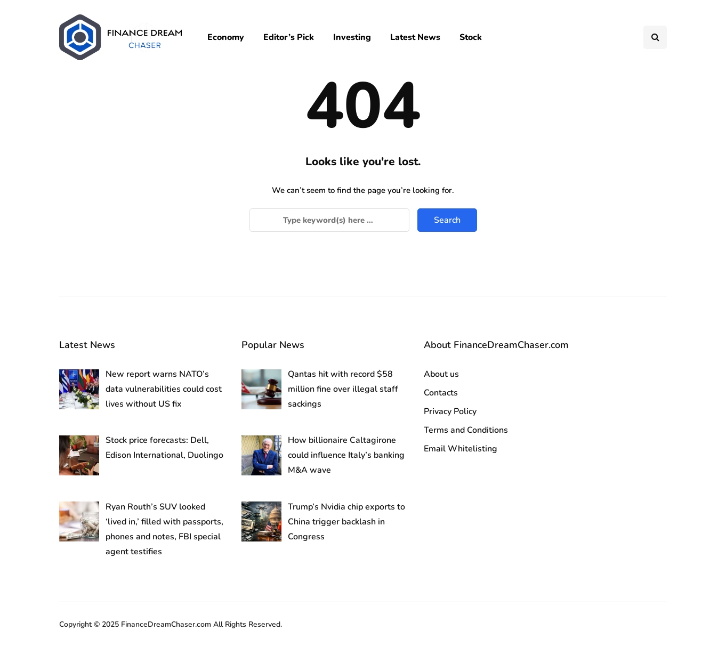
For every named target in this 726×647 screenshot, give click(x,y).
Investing (352, 37)
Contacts (441, 393)
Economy (225, 37)
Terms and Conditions (466, 430)
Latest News (415, 37)
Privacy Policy (450, 411)
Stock (470, 37)
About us (441, 374)
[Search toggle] (655, 37)
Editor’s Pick (288, 37)
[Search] (329, 220)
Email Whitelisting (460, 449)
